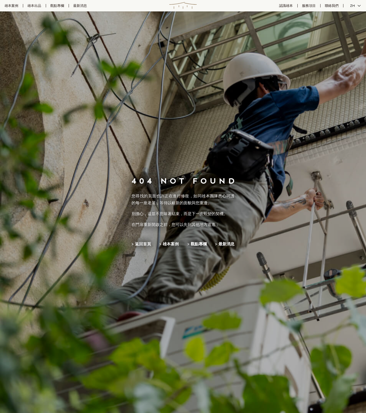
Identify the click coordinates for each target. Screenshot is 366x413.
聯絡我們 (332, 6)
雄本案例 (11, 6)
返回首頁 (143, 244)
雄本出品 (34, 6)
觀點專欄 (57, 6)
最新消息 (80, 6)
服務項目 (309, 6)
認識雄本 (286, 6)
